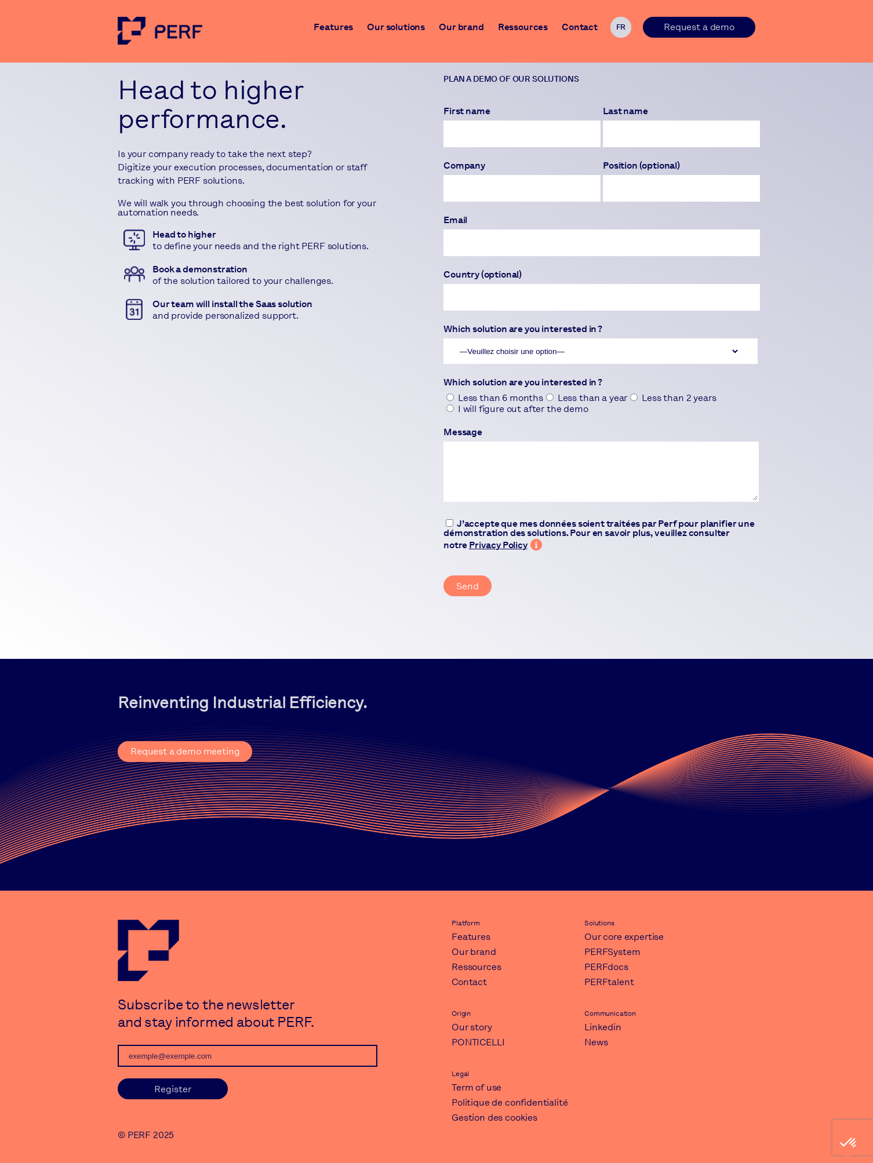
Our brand (461, 28)
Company (464, 165)
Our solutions (396, 28)
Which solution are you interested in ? (522, 329)
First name (466, 111)
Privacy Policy (498, 544)
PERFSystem (612, 951)
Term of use (476, 1087)
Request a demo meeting (184, 751)
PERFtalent (609, 981)
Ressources (523, 28)
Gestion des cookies (494, 1117)
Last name (625, 111)
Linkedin (602, 1027)
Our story (472, 1027)
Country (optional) (482, 274)
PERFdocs (606, 966)
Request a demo (699, 26)
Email (455, 220)
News (596, 1042)
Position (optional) (641, 165)
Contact (580, 28)
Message (462, 432)
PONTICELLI (478, 1042)
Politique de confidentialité (510, 1102)
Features (333, 28)
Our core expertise (624, 936)
